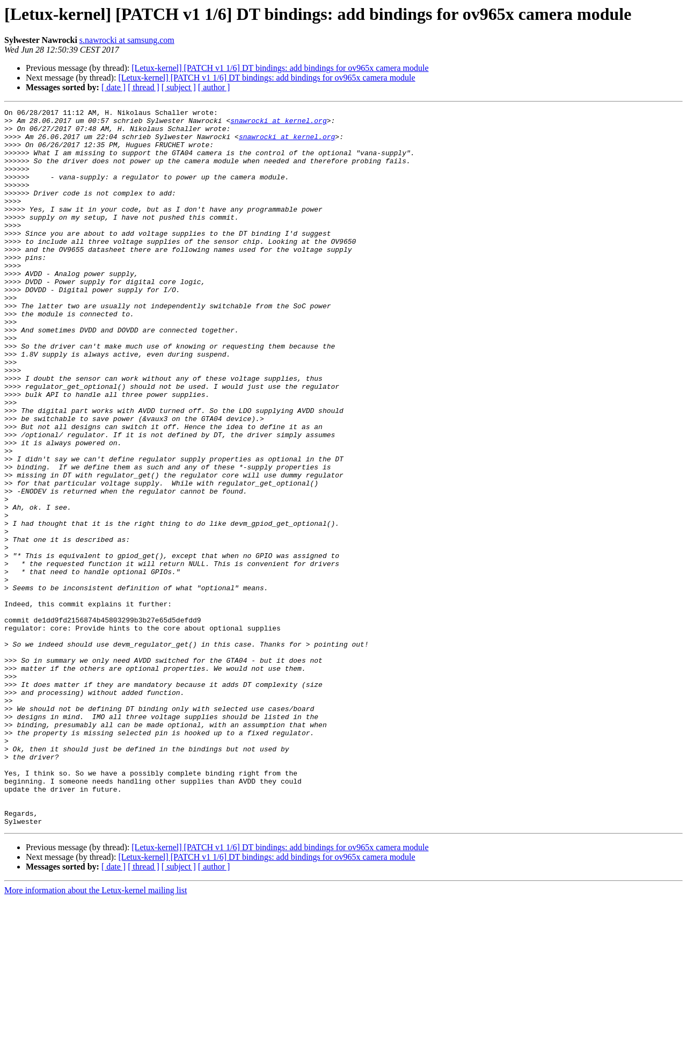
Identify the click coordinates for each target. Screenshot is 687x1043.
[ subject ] (179, 87)
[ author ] (214, 87)
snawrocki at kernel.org (278, 123)
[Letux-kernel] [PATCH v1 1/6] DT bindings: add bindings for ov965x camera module (279, 68)
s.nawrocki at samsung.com (126, 40)
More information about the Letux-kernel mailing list (95, 1033)
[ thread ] (143, 87)
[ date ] (113, 87)
